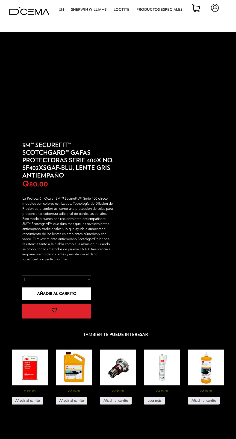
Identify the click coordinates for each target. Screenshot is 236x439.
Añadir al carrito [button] (27, 400)
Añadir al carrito (56, 294)
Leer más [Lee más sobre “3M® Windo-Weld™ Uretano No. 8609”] (154, 400)
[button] (56, 311)
